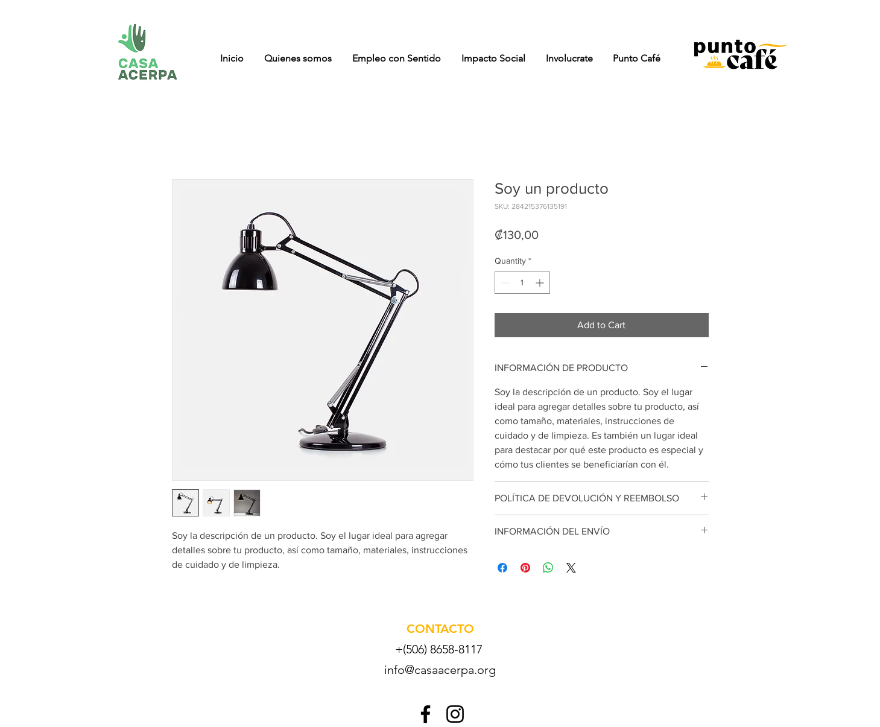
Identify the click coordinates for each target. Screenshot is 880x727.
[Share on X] (571, 567)
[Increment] (540, 282)
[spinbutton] (522, 282)
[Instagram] (455, 714)
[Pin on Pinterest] (525, 567)
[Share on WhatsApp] (548, 567)
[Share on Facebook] (502, 567)
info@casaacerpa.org (440, 669)
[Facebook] (425, 714)
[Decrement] (503, 282)
